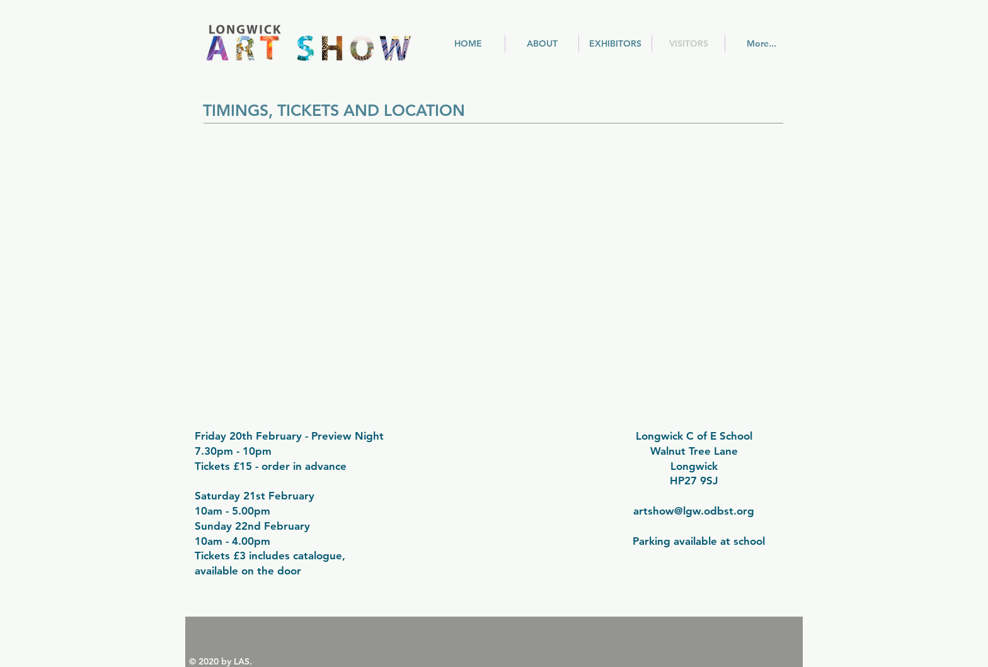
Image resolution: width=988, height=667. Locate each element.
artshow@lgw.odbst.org (693, 511)
